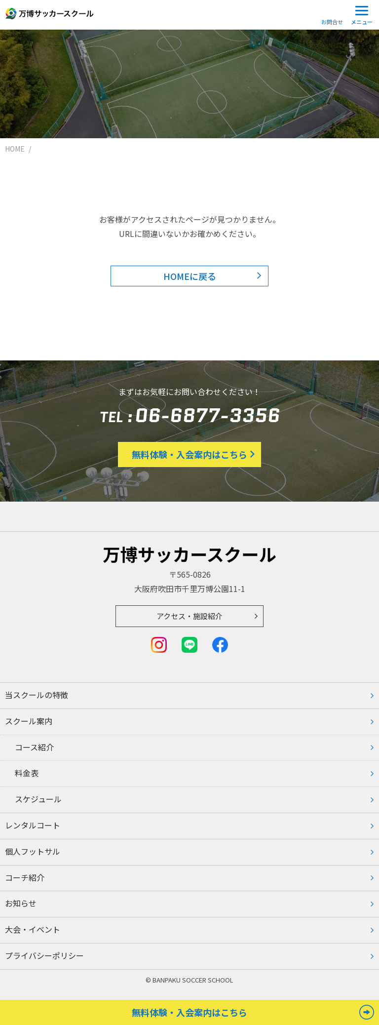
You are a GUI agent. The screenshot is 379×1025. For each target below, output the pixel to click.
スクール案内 (28, 721)
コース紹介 (34, 747)
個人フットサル (32, 851)
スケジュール (38, 799)
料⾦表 (26, 773)
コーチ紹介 (24, 877)
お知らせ (21, 903)
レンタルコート (32, 825)
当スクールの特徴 (36, 695)
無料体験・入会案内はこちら (189, 454)
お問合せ (332, 22)
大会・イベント (32, 929)
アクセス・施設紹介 (189, 616)
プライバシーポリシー (44, 955)
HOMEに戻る (189, 276)
